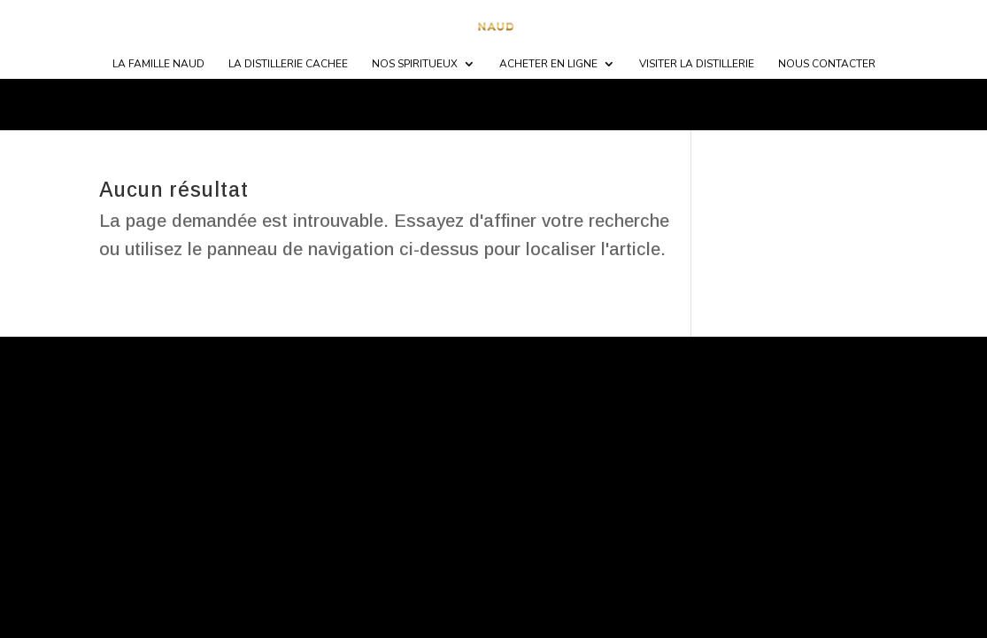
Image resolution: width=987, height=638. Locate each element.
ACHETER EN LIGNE (548, 64)
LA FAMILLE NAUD (158, 64)
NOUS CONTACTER (826, 64)
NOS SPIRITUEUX (415, 64)
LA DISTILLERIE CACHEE (288, 64)
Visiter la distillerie (696, 64)
